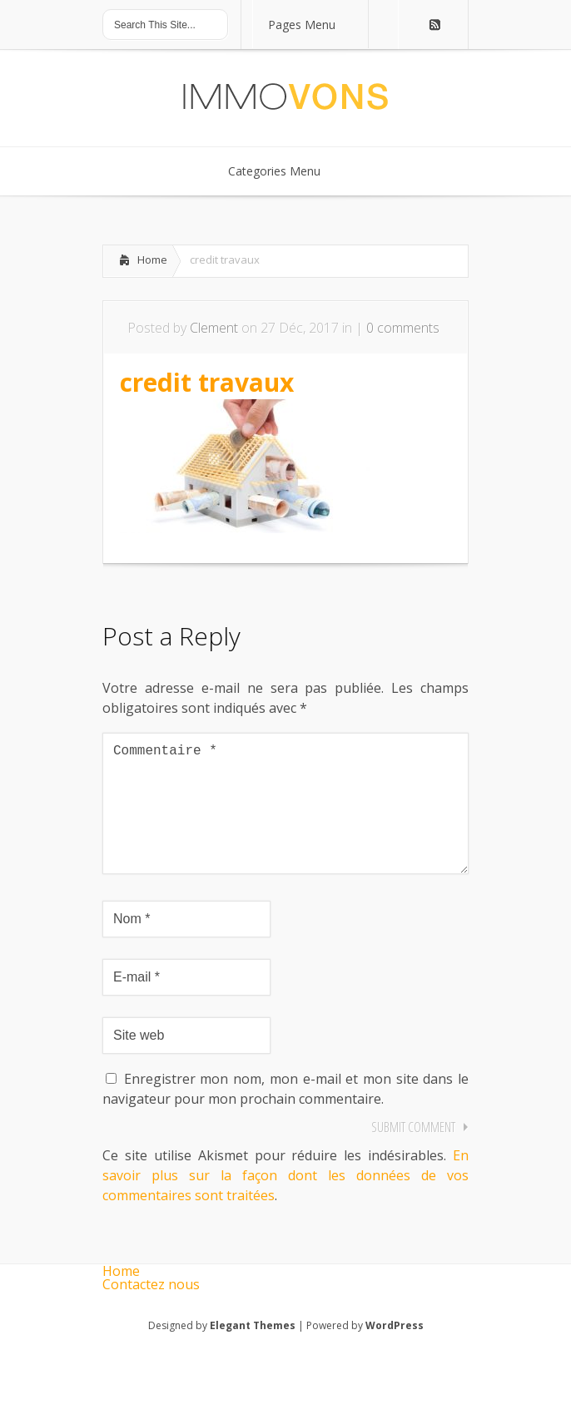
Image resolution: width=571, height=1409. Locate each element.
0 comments (402, 328)
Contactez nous (151, 1311)
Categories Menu (285, 171)
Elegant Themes (252, 1352)
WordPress (394, 1352)
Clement (214, 328)
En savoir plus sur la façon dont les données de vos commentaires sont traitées (285, 1202)
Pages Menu (312, 24)
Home (152, 259)
